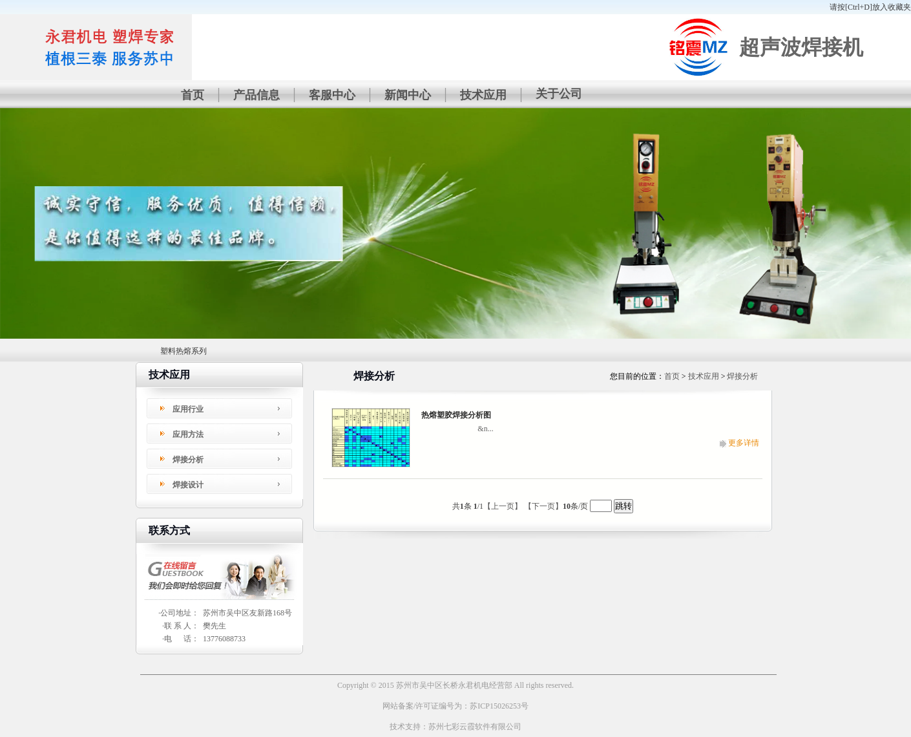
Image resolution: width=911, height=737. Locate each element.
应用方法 (188, 434)
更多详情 (743, 442)
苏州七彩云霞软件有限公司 (474, 726)
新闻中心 (407, 95)
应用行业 (188, 409)
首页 (192, 95)
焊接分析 (188, 459)
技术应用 (483, 95)
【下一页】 (543, 506)
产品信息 (256, 95)
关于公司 (559, 93)
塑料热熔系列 (183, 351)
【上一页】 (502, 506)
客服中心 (332, 95)
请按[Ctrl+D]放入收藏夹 (870, 7)
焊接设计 (188, 484)
